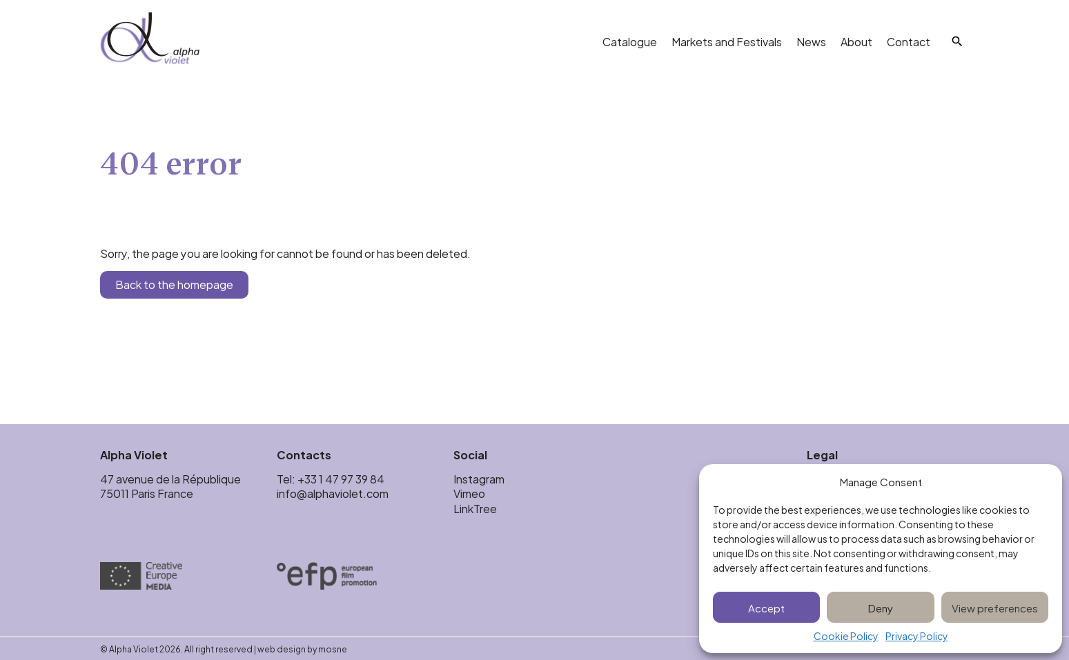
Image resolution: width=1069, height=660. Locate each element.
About (856, 41)
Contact (908, 41)
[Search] (957, 41)
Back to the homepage (174, 283)
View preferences (995, 607)
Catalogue (629, 41)
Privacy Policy (916, 636)
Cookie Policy (846, 636)
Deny (880, 607)
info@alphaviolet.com (333, 492)
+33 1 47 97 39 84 (341, 478)
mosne (332, 648)
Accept (766, 607)
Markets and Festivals (726, 41)
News (811, 41)
